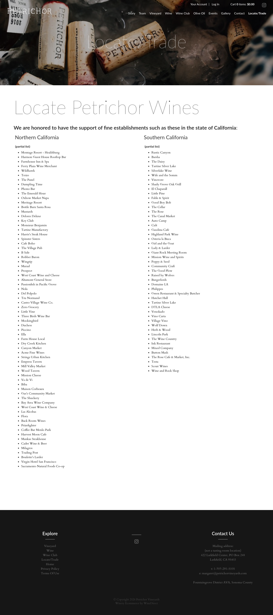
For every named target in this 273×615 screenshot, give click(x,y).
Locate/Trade (257, 13)
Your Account (198, 4)
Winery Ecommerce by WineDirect (136, 603)
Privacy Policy (50, 569)
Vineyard (155, 13)
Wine (168, 13)
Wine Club (183, 13)
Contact (239, 13)
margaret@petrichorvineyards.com (224, 573)
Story (131, 13)
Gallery (226, 13)
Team (142, 13)
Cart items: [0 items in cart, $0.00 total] (242, 4)
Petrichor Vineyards (29, 12)
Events (213, 13)
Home (50, 564)
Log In (215, 4)
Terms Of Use (50, 573)
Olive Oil (199, 13)
